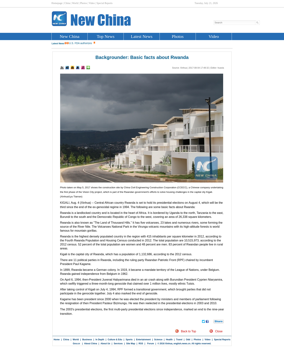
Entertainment (143, 339)
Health (169, 339)
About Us (105, 343)
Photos (197, 339)
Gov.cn (76, 343)
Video (207, 339)
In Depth (99, 339)
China (66, 339)
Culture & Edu (115, 339)
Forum (150, 343)
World (76, 339)
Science (158, 339)
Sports (129, 339)
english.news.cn (182, 343)
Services (118, 343)
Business (87, 339)
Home (57, 339)
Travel (179, 339)
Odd (188, 339)
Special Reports (222, 339)
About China (90, 343)
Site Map (130, 343)
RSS (141, 343)
